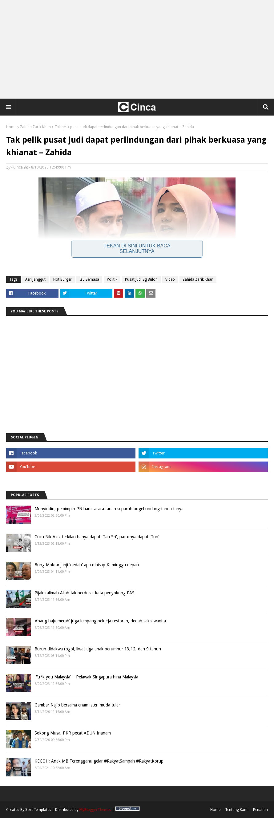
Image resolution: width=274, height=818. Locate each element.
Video (170, 279)
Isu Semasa (89, 279)
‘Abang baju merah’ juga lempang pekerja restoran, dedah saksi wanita (100, 620)
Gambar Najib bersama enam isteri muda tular (77, 704)
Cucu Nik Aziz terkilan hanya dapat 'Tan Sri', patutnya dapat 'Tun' (96, 536)
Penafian (260, 810)
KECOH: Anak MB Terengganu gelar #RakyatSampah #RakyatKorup (98, 761)
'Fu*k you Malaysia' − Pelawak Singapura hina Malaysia (86, 676)
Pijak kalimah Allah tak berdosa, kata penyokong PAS (84, 592)
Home (11, 127)
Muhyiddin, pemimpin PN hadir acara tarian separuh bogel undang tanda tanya (108, 508)
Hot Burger (62, 279)
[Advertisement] (137, 49)
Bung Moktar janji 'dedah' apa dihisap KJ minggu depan (86, 564)
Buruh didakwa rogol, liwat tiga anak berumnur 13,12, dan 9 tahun (97, 648)
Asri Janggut (35, 279)
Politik (112, 279)
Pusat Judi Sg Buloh (141, 279)
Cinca (18, 167)
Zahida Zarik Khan (35, 127)
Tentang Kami (236, 810)
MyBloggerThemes (95, 810)
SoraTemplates (38, 810)
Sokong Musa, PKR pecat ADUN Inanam (72, 733)
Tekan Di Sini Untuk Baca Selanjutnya (137, 248)
